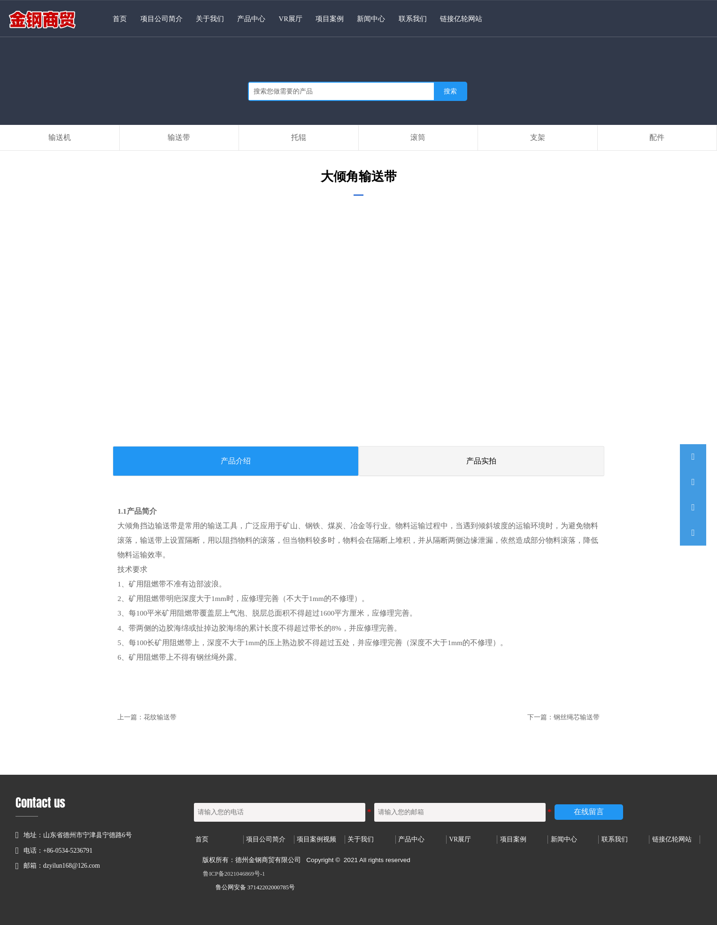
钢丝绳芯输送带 (577, 717)
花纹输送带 (160, 717)
